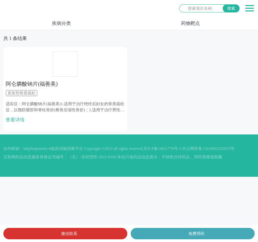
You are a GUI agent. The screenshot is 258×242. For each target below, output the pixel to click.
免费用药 (196, 233)
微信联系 (69, 233)
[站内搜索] (209, 8)
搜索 (231, 8)
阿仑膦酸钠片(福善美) (32, 84)
